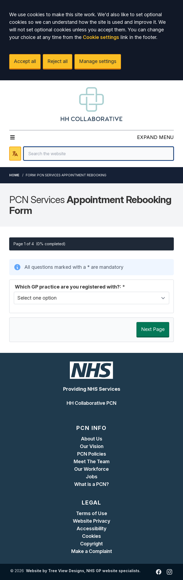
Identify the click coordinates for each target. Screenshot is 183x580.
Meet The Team (92, 461)
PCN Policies (91, 454)
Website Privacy (91, 521)
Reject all (57, 61)
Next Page (153, 329)
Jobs (91, 476)
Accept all (25, 61)
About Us (91, 439)
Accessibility (91, 528)
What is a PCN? (91, 484)
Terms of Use (91, 513)
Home (14, 175)
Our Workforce (91, 469)
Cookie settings (101, 37)
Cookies (91, 536)
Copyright (91, 543)
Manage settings (97, 61)
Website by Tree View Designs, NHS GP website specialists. (83, 570)
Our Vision (91, 446)
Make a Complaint (91, 551)
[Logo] (91, 104)
